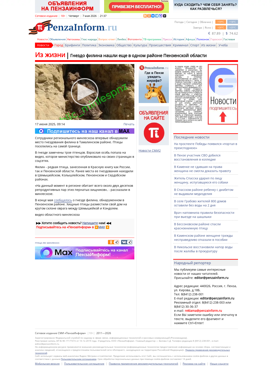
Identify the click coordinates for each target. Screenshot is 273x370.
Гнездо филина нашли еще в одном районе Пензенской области (138, 55)
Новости (42, 39)
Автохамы (73, 39)
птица (38, 242)
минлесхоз (53, 242)
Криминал (180, 45)
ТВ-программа (152, 39)
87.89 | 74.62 (223, 33)
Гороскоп (216, 39)
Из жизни (208, 45)
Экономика (106, 45)
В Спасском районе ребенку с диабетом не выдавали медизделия (203, 192)
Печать (129, 124)
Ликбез (121, 39)
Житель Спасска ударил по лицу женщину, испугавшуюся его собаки (201, 180)
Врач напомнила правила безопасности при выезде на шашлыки (204, 215)
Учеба (223, 45)
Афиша (190, 39)
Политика (89, 45)
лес (44, 242)
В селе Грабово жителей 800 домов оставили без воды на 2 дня (200, 203)
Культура (140, 45)
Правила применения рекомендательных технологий (143, 363)
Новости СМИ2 (150, 150)
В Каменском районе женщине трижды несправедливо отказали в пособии (203, 237)
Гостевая (229, 39)
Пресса (167, 39)
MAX (101, 227)
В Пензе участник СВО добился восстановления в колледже (197, 157)
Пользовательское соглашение (84, 363)
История (178, 39)
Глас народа (89, 39)
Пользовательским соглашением (78, 358)
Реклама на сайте (194, 363)
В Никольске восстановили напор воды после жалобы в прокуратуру (203, 249)
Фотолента (135, 39)
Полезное (203, 39)
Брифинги (72, 45)
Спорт (194, 45)
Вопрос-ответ (107, 39)
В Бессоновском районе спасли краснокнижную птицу (197, 226)
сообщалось (63, 200)
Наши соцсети (219, 363)
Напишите (90, 223)
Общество (124, 45)
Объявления (57, 39)
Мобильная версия (47, 363)
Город (58, 45)
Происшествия (160, 45)
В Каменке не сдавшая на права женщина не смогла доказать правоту (202, 169)
